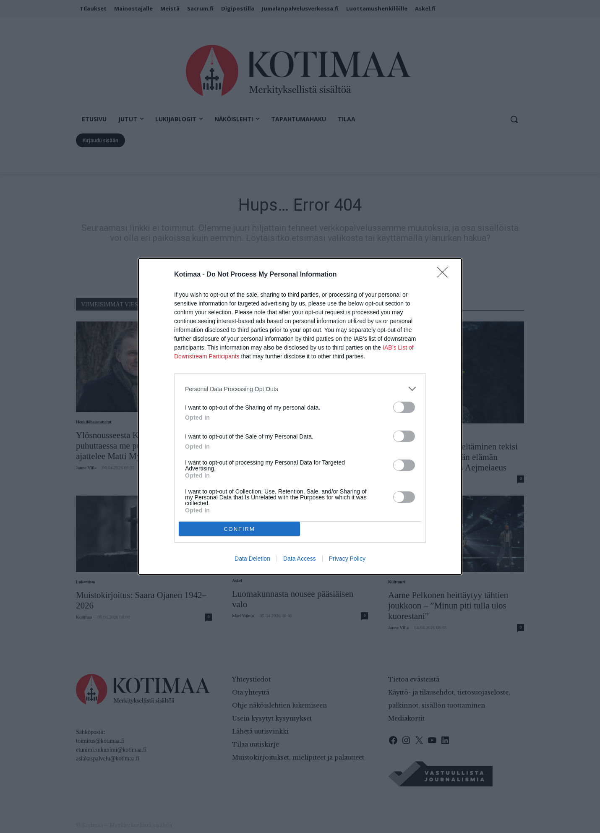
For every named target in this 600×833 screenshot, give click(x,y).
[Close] (445, 275)
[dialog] (300, 416)
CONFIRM (239, 529)
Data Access (299, 558)
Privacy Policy (347, 558)
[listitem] (300, 388)
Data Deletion (252, 558)
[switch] (404, 407)
